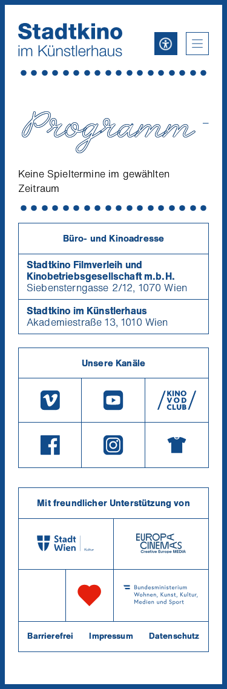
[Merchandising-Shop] (176, 445)
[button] (197, 43)
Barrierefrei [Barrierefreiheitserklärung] (50, 636)
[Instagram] (113, 445)
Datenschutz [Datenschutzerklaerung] (174, 636)
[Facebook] (50, 445)
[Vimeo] (50, 400)
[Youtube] (113, 400)
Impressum (111, 636)
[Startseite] (70, 39)
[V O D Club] (176, 400)
